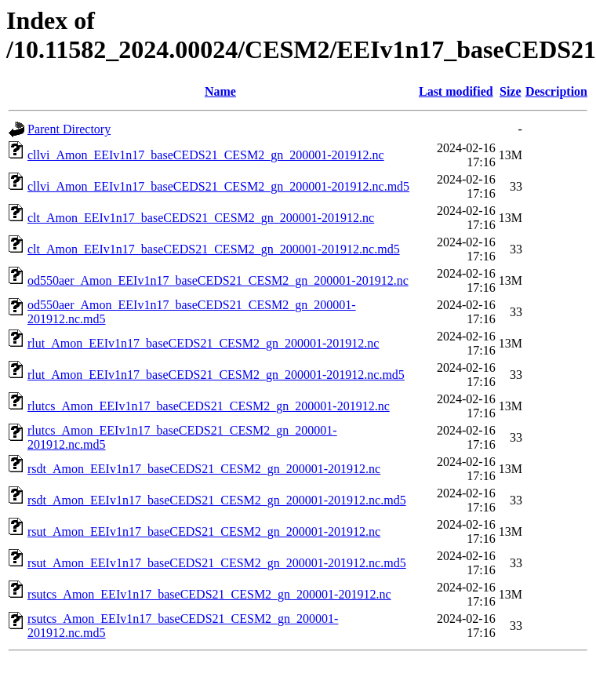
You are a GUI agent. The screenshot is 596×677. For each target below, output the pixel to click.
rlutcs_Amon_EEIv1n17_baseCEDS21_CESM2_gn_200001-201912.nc (208, 406)
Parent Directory (69, 129)
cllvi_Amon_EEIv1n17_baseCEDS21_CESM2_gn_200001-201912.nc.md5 (218, 186)
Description (556, 91)
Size (511, 91)
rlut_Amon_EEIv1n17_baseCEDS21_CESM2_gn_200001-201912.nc (203, 343)
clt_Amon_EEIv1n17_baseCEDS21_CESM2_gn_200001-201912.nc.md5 (213, 249)
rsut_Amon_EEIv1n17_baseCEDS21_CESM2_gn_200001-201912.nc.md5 (216, 563)
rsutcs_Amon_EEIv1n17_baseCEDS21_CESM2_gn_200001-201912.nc (209, 594)
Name (220, 91)
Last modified (456, 91)
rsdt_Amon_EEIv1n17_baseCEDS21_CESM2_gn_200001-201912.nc (203, 468)
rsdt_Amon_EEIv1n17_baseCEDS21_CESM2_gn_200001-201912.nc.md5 (216, 500)
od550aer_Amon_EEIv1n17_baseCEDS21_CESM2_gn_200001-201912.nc (218, 280)
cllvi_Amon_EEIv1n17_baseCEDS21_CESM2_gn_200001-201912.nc (205, 155)
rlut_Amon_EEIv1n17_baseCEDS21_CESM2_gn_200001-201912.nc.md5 (216, 374)
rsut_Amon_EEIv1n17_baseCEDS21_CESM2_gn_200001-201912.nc (203, 531)
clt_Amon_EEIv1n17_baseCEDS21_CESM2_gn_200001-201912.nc (200, 217)
